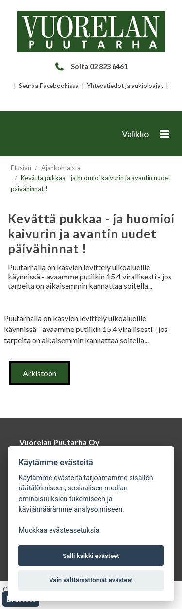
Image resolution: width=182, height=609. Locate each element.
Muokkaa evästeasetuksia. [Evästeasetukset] (59, 530)
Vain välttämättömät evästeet (91, 580)
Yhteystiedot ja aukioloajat (125, 85)
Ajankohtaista (61, 168)
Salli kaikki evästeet (91, 555)
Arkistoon (39, 373)
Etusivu (21, 168)
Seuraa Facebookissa (49, 85)
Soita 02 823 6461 (91, 66)
